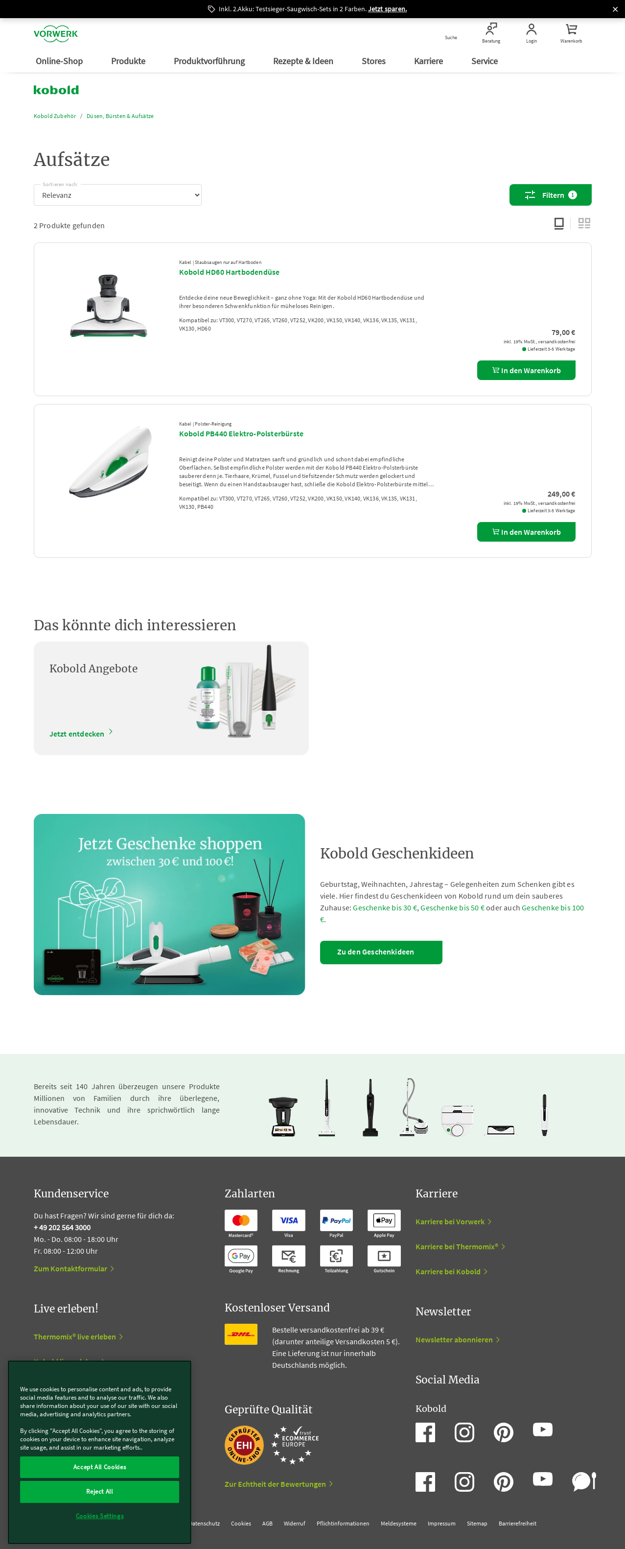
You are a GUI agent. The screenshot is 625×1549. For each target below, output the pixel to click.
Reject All (99, 1491)
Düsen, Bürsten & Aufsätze (120, 115)
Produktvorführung (210, 61)
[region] (99, 1452)
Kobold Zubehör (55, 115)
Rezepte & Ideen (304, 61)
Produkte (129, 61)
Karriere (429, 61)
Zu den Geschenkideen (376, 951)
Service (485, 61)
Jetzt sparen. (387, 8)
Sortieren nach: (61, 183)
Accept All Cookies (99, 1467)
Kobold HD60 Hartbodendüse (229, 272)
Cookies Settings (100, 1516)
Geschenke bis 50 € (452, 907)
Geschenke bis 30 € (385, 907)
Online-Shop (60, 61)
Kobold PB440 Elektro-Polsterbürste (241, 433)
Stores (375, 61)
